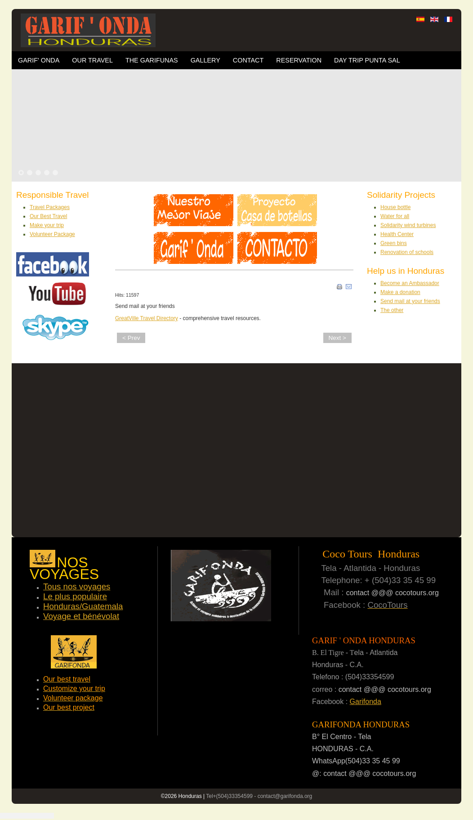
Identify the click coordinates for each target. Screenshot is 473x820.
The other (391, 310)
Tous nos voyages (76, 586)
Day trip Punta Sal (367, 60)
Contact (248, 60)
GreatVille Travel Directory (146, 318)
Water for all (394, 216)
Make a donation (400, 292)
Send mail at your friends (410, 301)
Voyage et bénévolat (81, 616)
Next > (337, 337)
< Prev (131, 337)
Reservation (298, 60)
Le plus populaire (75, 596)
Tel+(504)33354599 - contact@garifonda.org (259, 796)
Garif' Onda (38, 60)
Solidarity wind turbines (408, 225)
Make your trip (47, 225)
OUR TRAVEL (92, 60)
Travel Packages (50, 207)
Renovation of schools (406, 252)
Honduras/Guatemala (83, 606)
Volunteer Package (52, 234)
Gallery (205, 60)
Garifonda (365, 701)
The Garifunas (151, 60)
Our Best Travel (48, 216)
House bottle (395, 207)
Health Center (397, 234)
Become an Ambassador (409, 283)
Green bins (393, 243)
